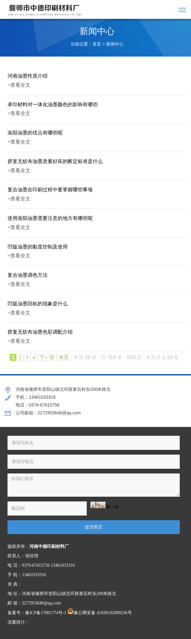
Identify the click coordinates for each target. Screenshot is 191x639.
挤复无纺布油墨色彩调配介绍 (40, 332)
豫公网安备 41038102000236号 (99, 612)
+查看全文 (19, 85)
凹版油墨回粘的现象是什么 (38, 303)
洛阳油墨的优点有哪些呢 (35, 132)
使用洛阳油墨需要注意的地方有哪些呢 (50, 218)
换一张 (112, 507)
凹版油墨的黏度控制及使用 (38, 246)
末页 (64, 357)
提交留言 (93, 527)
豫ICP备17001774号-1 (45, 612)
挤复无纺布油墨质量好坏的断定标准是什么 (55, 161)
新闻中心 (115, 44)
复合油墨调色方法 (28, 275)
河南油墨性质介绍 (28, 76)
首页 (96, 44)
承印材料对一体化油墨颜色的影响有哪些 (53, 104)
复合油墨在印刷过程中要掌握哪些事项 (50, 189)
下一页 (46, 357)
